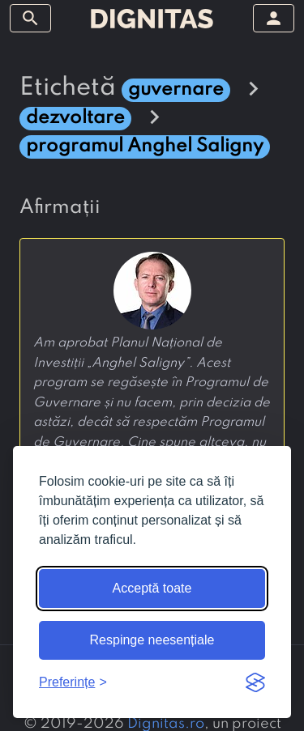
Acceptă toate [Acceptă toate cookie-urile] (152, 588)
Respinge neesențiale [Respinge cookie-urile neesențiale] (152, 640)
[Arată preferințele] (73, 682)
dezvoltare (75, 117)
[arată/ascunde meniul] (30, 18)
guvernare (176, 89)
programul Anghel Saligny (144, 146)
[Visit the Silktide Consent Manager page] (255, 682)
